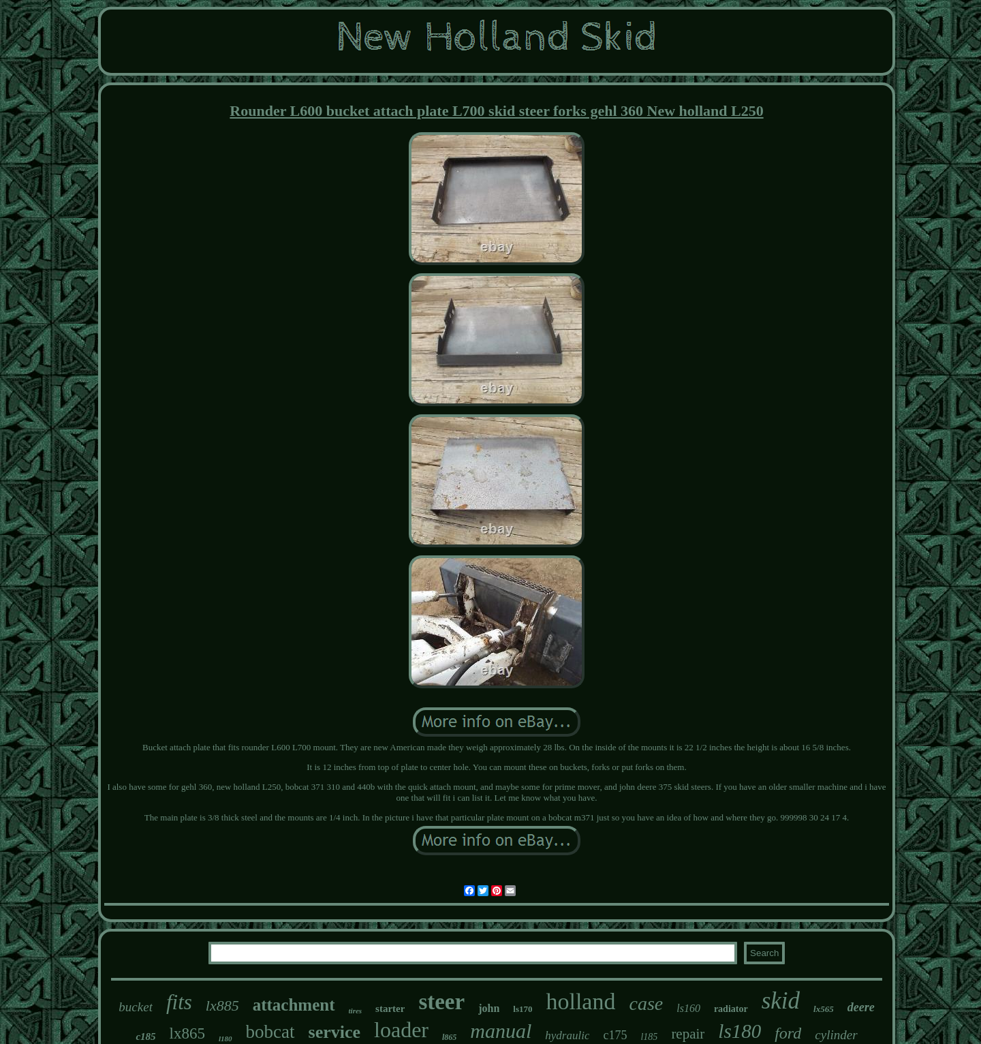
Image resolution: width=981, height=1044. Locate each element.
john (488, 1008)
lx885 (222, 1005)
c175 (615, 1035)
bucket (136, 1007)
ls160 (688, 1008)
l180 (225, 1038)
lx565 (823, 1009)
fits (179, 1002)
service (335, 1032)
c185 (145, 1036)
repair (687, 1034)
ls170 (522, 1009)
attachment (294, 1005)
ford (788, 1033)
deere (861, 1007)
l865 (449, 1037)
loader (401, 1029)
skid (781, 1000)
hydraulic (567, 1035)
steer (441, 1001)
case (646, 1003)
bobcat (270, 1032)
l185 (648, 1037)
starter (390, 1008)
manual (500, 1030)
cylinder (836, 1035)
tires (355, 1011)
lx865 (187, 1033)
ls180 (739, 1031)
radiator (731, 1009)
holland (580, 1001)
